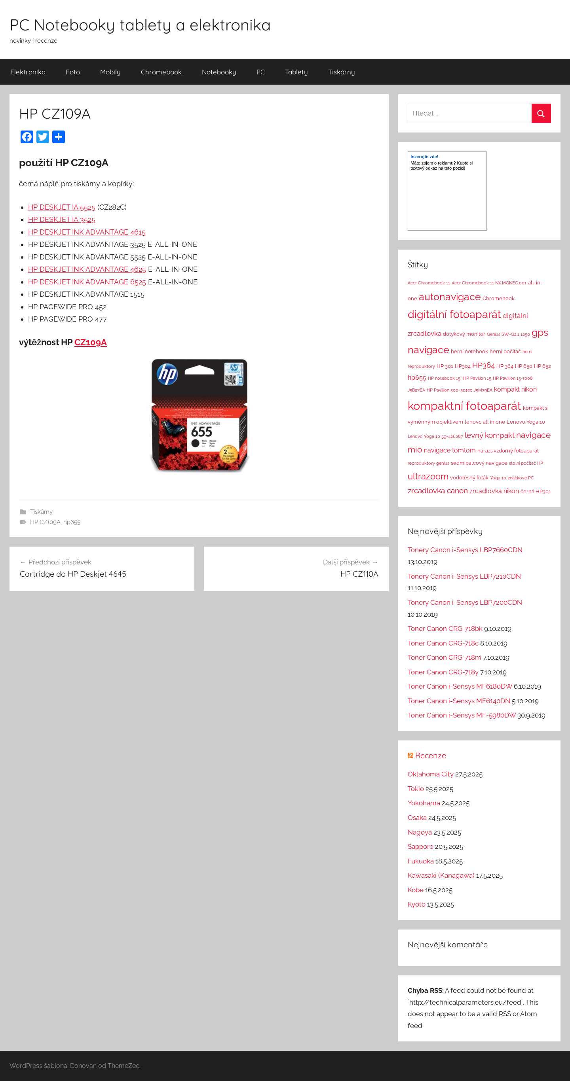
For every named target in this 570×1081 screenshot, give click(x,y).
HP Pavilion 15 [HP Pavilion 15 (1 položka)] (477, 378)
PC (260, 72)
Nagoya (420, 832)
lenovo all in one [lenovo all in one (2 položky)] (485, 422)
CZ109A (90, 342)
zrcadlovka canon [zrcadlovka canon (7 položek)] (438, 490)
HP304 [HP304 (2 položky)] (463, 366)
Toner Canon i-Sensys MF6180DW (460, 686)
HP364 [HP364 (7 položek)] (483, 365)
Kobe (416, 890)
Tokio (416, 789)
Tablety (296, 72)
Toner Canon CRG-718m (444, 657)
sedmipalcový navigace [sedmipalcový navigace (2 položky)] (479, 463)
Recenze (430, 755)
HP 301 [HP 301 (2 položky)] (445, 366)
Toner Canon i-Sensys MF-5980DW (462, 715)
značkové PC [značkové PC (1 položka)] (521, 477)
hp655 (71, 522)
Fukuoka (421, 861)
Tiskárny (341, 72)
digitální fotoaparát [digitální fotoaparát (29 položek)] (454, 314)
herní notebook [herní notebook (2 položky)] (469, 351)
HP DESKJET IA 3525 (61, 219)
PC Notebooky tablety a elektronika (140, 24)
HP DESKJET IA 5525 (61, 207)
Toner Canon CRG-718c (443, 643)
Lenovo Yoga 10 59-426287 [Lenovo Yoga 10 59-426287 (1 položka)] (435, 436)
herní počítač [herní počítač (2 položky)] (505, 351)
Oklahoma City (431, 774)
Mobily (110, 72)
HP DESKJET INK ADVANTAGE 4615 (87, 232)
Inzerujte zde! (424, 156)
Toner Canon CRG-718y (443, 672)
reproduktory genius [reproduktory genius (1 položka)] (428, 463)
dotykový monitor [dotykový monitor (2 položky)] (464, 334)
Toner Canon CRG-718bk (445, 628)
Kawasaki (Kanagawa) (441, 875)
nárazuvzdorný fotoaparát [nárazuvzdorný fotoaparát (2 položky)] (508, 451)
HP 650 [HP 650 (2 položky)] (523, 366)
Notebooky (219, 72)
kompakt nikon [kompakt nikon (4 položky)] (515, 389)
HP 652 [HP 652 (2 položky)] (542, 366)
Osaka (417, 818)
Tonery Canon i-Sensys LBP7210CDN (464, 576)
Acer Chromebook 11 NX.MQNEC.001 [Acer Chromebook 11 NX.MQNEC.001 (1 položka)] (489, 282)
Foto (73, 72)
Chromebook (161, 72)
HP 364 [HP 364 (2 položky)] (504, 366)
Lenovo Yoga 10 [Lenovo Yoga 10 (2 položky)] (526, 422)
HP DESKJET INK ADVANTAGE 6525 (87, 282)
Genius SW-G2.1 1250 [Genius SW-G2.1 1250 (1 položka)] (508, 334)
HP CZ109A (45, 522)
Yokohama (424, 803)
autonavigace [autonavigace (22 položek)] (450, 297)
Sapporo (420, 846)
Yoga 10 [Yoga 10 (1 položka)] (498, 477)
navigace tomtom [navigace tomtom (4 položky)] (450, 450)
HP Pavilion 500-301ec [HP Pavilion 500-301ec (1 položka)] (449, 390)
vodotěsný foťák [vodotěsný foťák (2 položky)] (469, 478)
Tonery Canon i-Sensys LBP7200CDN (465, 602)
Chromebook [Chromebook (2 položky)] (499, 298)
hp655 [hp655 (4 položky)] (417, 377)
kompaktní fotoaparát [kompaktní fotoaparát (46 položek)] (464, 406)
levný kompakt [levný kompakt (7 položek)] (490, 435)
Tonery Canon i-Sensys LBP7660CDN (465, 550)
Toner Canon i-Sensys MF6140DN (459, 701)
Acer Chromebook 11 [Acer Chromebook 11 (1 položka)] (429, 282)
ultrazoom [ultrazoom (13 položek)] (428, 476)
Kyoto (417, 904)
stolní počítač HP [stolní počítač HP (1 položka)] (526, 463)
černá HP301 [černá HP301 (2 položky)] (536, 491)
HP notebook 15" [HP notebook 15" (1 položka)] (445, 378)
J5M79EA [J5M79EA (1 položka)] (483, 390)
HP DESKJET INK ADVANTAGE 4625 (87, 269)
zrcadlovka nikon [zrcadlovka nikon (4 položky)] (494, 491)
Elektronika (28, 72)
